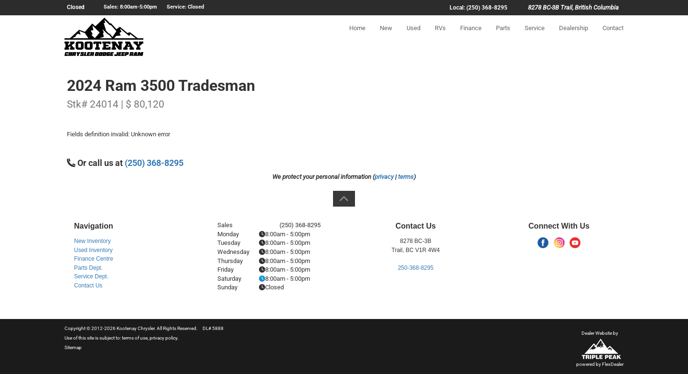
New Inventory (92, 241)
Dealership (573, 36)
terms (406, 176)
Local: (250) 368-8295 (478, 7)
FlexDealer (613, 364)
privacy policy (163, 338)
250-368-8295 (416, 267)
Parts (503, 36)
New (386, 36)
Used (413, 36)
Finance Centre (93, 258)
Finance (471, 36)
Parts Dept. (88, 267)
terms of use (135, 338)
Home (357, 36)
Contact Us (88, 285)
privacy (384, 176)
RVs (440, 36)
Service (535, 36)
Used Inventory (93, 250)
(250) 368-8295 (154, 163)
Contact (613, 36)
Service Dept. (91, 276)
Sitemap (73, 347)
